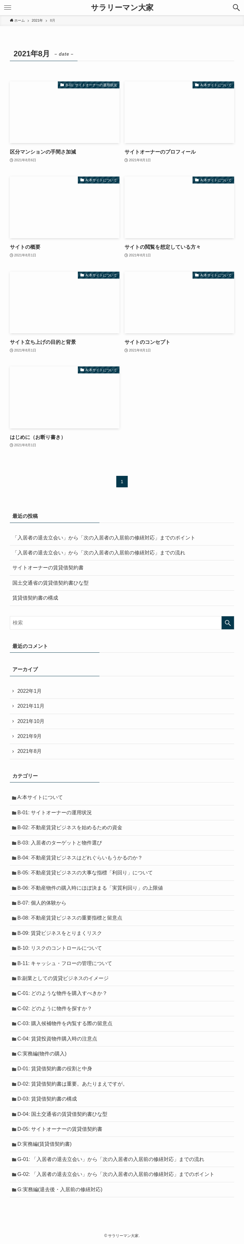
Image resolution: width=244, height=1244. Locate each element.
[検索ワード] (122, 622)
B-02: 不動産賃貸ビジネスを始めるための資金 (70, 827)
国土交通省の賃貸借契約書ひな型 (50, 583)
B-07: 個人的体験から (42, 903)
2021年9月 (29, 736)
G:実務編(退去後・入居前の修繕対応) (60, 1189)
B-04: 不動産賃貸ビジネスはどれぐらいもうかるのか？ (80, 857)
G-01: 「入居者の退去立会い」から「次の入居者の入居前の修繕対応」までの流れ (110, 1159)
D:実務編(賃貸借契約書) (44, 1144)
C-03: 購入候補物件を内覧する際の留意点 (65, 1023)
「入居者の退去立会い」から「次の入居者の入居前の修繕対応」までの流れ (98, 552)
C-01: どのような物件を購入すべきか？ (62, 993)
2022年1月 (29, 691)
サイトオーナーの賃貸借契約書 (48, 567)
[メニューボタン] (7, 7)
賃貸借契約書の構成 (35, 598)
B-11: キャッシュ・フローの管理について (64, 963)
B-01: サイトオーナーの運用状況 (54, 812)
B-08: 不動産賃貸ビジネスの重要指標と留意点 (70, 918)
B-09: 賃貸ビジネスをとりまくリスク (59, 933)
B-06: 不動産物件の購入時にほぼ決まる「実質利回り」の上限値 (90, 888)
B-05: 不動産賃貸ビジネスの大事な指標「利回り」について (85, 872)
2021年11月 (30, 706)
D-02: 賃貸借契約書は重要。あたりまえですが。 (72, 1084)
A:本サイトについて (40, 797)
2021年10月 (30, 721)
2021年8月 (29, 751)
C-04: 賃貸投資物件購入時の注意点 (57, 1038)
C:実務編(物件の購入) (42, 1053)
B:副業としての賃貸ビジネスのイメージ (63, 978)
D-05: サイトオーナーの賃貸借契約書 (60, 1129)
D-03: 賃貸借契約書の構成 (47, 1099)
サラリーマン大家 (122, 7)
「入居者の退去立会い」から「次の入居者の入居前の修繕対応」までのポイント (103, 537)
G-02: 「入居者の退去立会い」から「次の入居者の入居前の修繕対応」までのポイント (115, 1174)
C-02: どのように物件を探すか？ (54, 1008)
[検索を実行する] (227, 622)
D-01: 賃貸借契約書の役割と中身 (54, 1068)
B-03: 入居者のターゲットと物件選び (59, 842)
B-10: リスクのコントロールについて (59, 948)
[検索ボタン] (236, 7)
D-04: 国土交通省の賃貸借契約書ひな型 (62, 1114)
